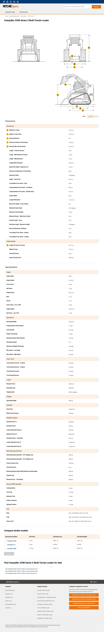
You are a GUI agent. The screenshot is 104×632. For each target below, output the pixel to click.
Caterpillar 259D (11, 548)
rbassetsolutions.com (10, 604)
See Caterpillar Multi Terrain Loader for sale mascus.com (21, 573)
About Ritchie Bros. (10, 590)
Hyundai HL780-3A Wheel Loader (45, 611)
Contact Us (16, 582)
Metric (96, 116)
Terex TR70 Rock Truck (42, 594)
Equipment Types (10, 12)
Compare (9, 554)
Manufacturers (24, 12)
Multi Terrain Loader (14, 16)
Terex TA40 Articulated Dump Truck (45, 600)
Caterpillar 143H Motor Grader (44, 604)
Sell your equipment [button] (84, 607)
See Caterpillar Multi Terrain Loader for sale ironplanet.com (21, 571)
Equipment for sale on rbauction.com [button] (83, 595)
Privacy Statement (48, 625)
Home (6, 16)
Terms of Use (57, 625)
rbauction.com (8, 594)
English (95, 582)
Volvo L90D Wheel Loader (43, 607)
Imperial (90, 116)
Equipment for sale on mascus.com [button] (84, 603)
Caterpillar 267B (11, 541)
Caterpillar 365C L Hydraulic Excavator (46, 597)
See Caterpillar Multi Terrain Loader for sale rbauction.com (21, 569)
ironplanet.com (9, 597)
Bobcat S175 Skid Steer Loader (44, 614)
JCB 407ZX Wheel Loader (43, 590)
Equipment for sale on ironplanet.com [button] (84, 599)
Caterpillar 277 (11, 544)
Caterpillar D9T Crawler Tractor (44, 618)
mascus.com (8, 600)
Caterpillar (23, 16)
